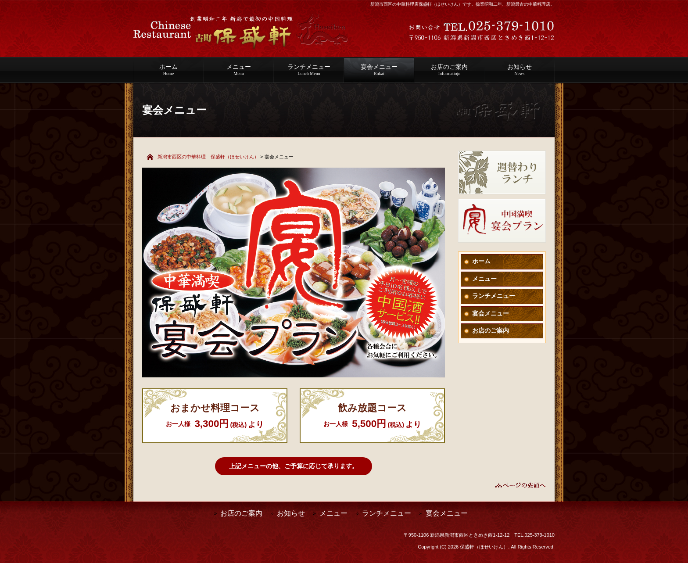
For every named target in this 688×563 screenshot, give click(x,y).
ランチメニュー (308, 70)
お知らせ (519, 70)
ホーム (168, 70)
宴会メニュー (379, 70)
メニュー (238, 70)
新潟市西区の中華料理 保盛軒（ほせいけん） (208, 156)
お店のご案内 (449, 70)
